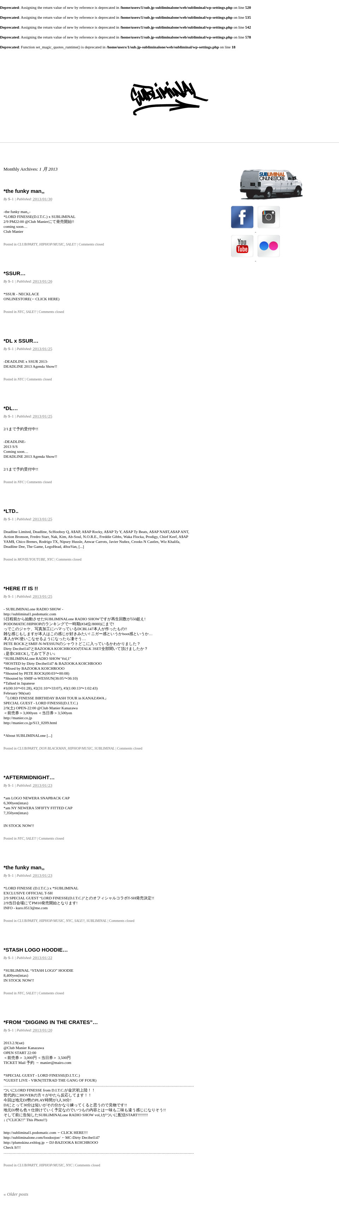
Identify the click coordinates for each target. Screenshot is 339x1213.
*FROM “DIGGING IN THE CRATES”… (51, 1022)
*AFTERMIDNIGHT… (29, 777)
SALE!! (71, 244)
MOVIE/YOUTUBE (31, 559)
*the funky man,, (24, 191)
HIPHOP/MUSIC (51, 244)
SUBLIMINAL (104, 748)
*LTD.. (11, 511)
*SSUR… (15, 273)
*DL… (11, 408)
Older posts (16, 1194)
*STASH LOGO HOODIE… (36, 950)
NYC (20, 312)
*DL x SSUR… (21, 341)
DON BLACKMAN (52, 748)
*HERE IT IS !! (21, 588)
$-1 (11, 199)
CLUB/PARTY (27, 244)
